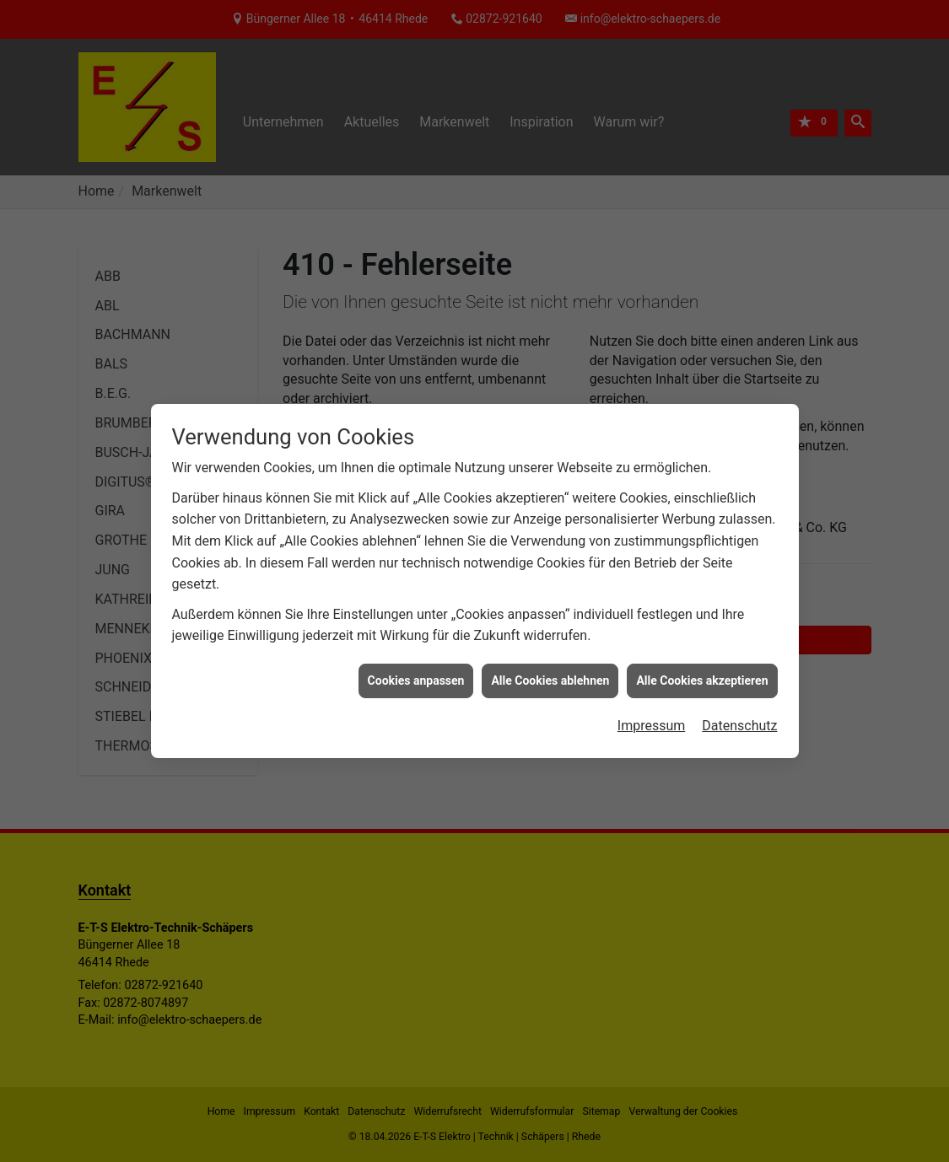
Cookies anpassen (416, 669)
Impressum (651, 715)
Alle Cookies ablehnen (550, 669)
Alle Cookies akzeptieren (702, 669)
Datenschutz (739, 715)
